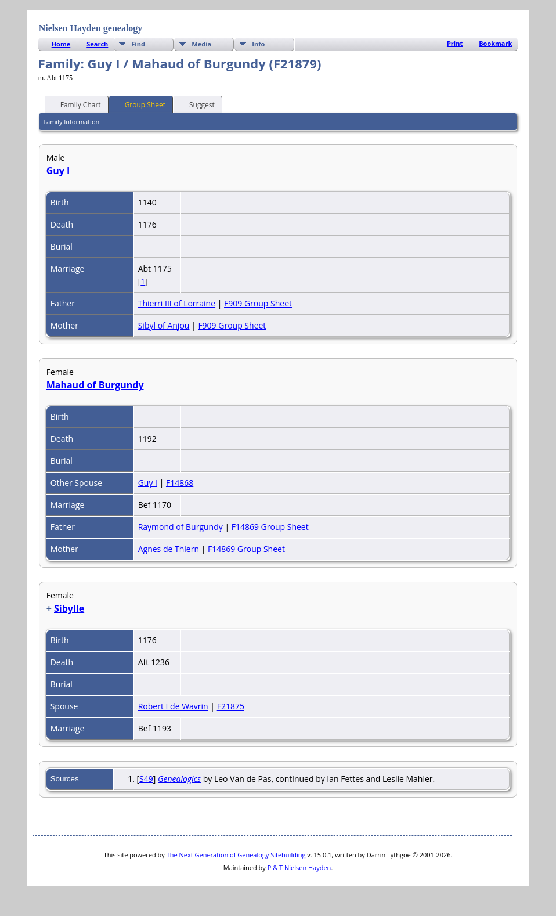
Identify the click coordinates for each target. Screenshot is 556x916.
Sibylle (69, 608)
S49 (146, 778)
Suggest (197, 104)
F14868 (179, 482)
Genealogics (179, 778)
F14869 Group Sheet (270, 526)
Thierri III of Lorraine (176, 303)
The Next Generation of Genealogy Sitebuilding (236, 854)
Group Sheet (139, 104)
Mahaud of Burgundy (95, 384)
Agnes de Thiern (168, 548)
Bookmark (495, 43)
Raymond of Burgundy (180, 526)
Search (97, 43)
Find (138, 43)
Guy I (58, 170)
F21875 (230, 706)
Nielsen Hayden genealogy (91, 28)
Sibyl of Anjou (164, 325)
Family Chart (75, 104)
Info (258, 43)
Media (201, 43)
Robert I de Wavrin (173, 706)
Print (455, 43)
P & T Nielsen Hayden (299, 867)
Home (61, 43)
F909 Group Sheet (258, 303)
